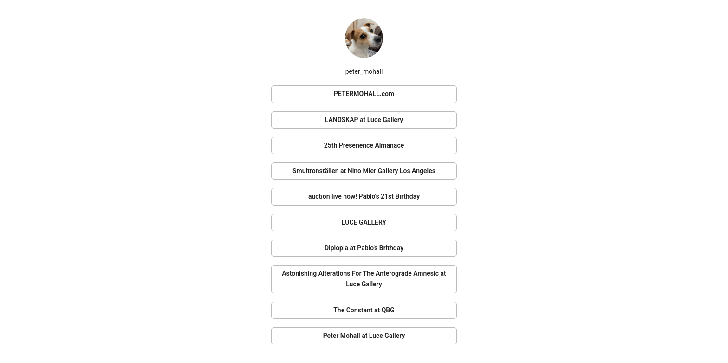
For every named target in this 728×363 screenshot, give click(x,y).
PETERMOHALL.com (364, 93)
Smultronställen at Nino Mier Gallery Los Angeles (364, 171)
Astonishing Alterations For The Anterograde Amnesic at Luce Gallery (364, 279)
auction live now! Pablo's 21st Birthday (364, 196)
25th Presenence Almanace (364, 145)
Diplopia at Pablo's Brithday (364, 248)
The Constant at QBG (364, 310)
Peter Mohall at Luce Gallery (364, 335)
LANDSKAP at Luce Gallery (364, 119)
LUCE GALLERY (364, 222)
